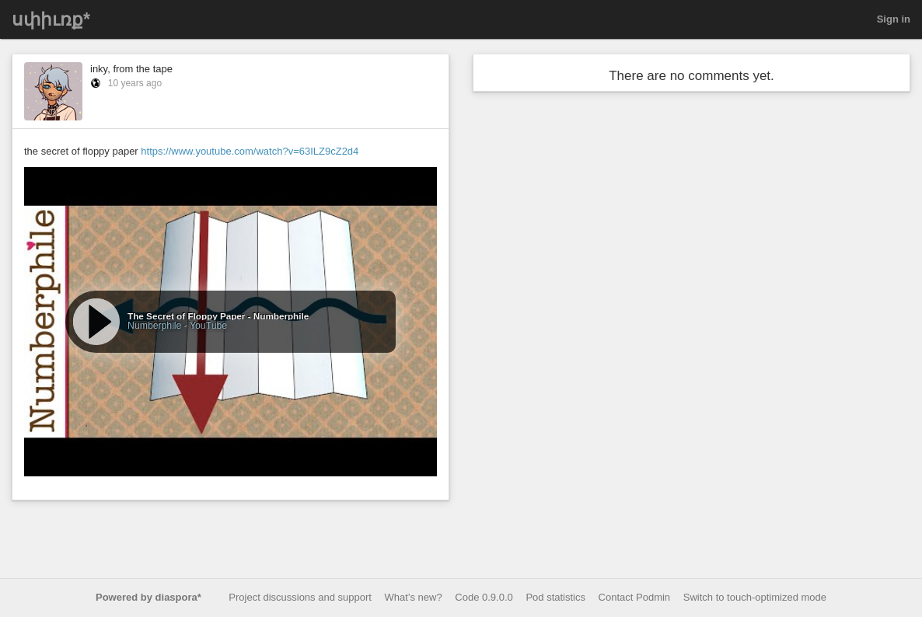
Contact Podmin (635, 597)
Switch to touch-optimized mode (754, 597)
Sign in (893, 19)
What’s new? (413, 597)
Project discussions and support (300, 597)
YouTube (208, 325)
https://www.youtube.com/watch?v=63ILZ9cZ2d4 (249, 151)
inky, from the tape (131, 69)
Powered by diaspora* (148, 597)
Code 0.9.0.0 (483, 597)
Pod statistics (555, 597)
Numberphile (154, 325)
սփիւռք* (51, 19)
